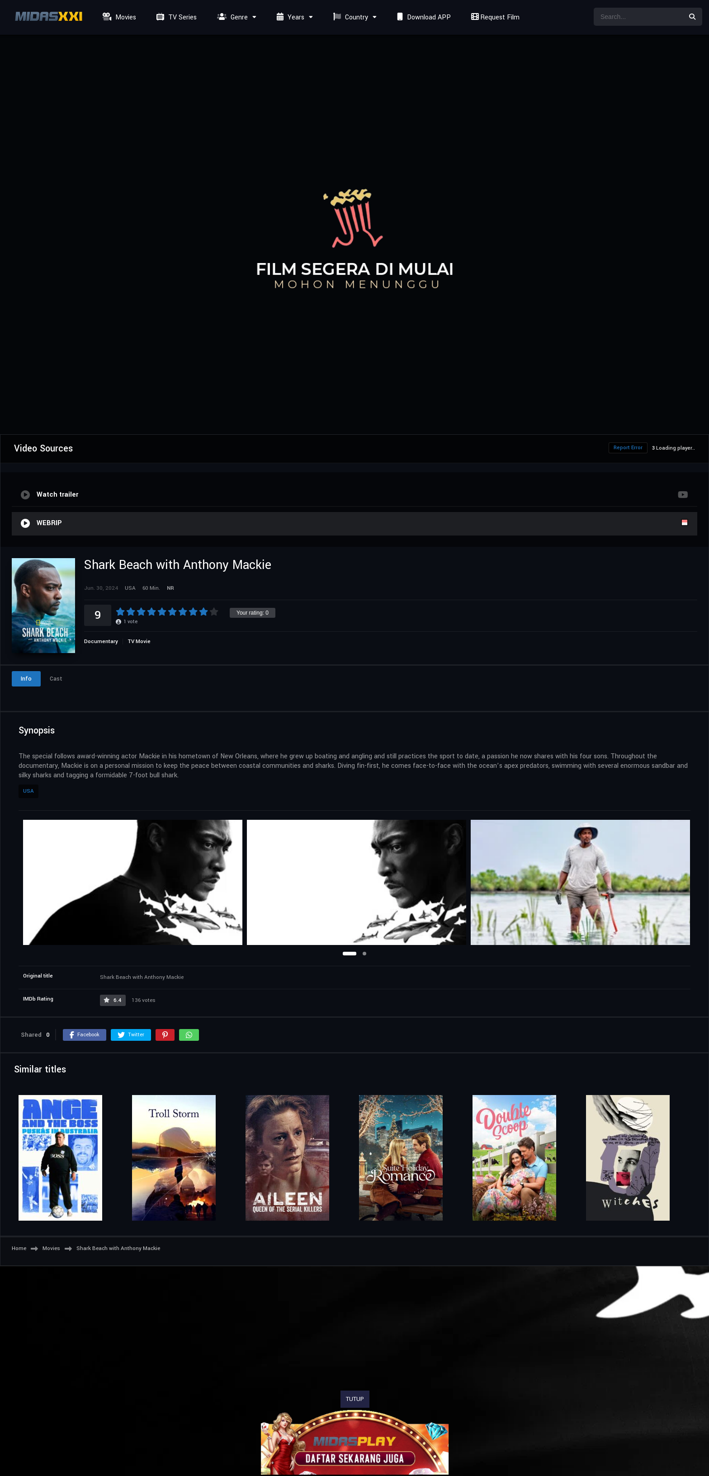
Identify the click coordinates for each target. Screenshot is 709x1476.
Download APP (423, 17)
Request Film (494, 17)
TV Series (175, 17)
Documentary (101, 641)
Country (349, 17)
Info (26, 679)
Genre (231, 17)
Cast (56, 679)
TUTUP (355, 1399)
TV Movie (139, 641)
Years (289, 17)
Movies (118, 17)
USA (28, 791)
